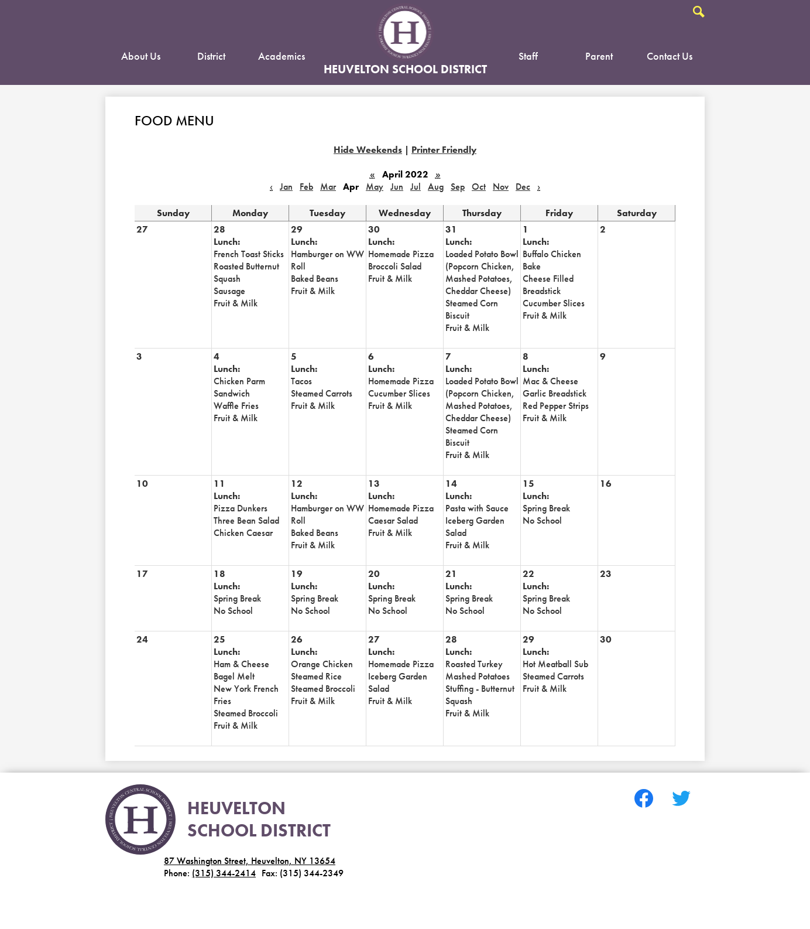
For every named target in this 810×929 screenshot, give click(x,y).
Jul (415, 186)
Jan (286, 186)
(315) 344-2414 (224, 873)
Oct (479, 186)
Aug (436, 186)
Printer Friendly (443, 150)
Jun (396, 186)
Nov (501, 186)
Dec (523, 186)
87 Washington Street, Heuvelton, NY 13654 (249, 861)
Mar (328, 186)
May (374, 186)
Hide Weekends (368, 150)
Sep (458, 186)
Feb (306, 186)
